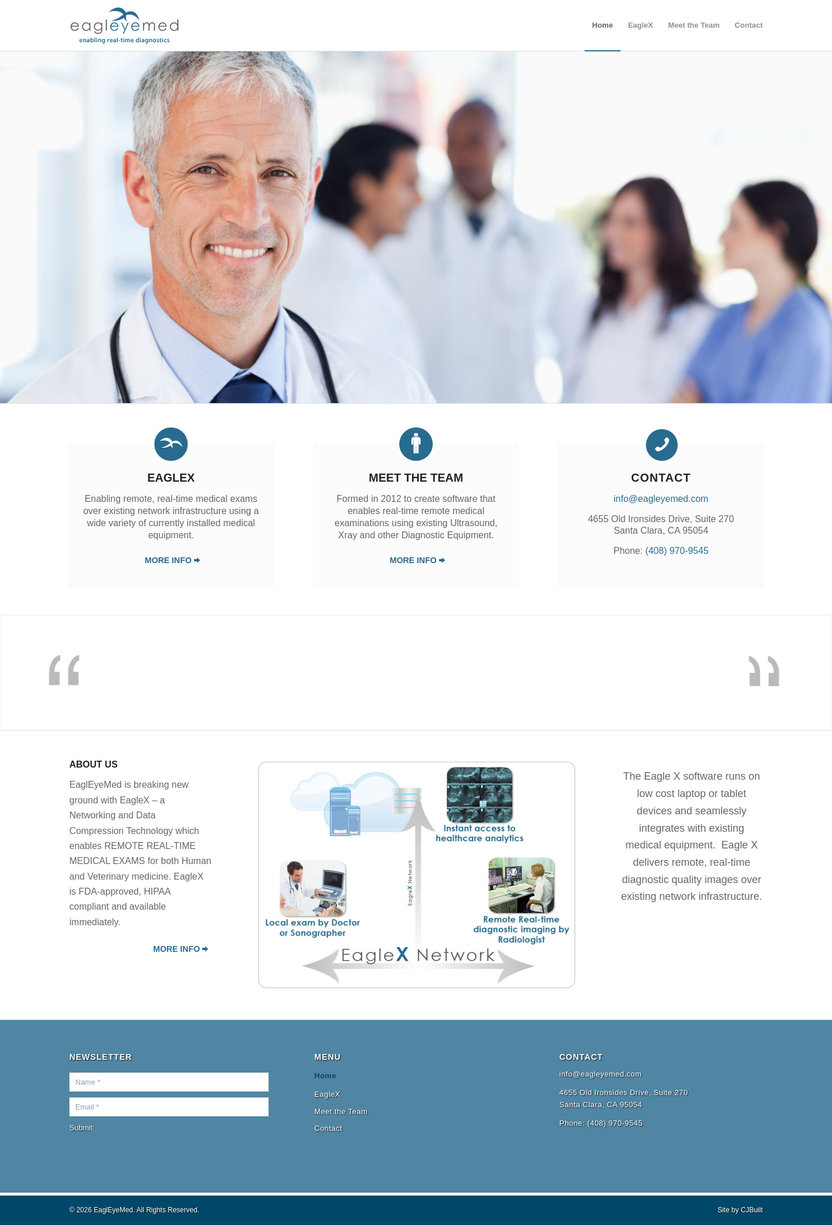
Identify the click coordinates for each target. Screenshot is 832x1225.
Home (325, 1075)
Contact (328, 1128)
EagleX (171, 477)
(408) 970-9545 (676, 551)
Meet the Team (416, 477)
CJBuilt (752, 1210)
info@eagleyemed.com (661, 499)
